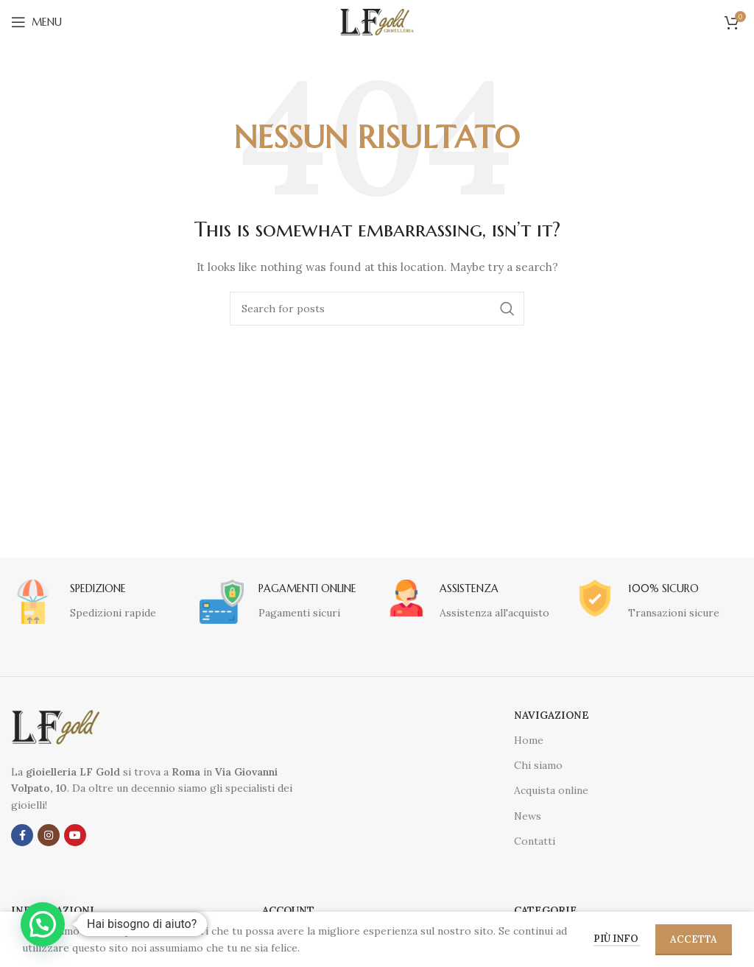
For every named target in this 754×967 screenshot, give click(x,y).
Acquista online (551, 790)
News (527, 816)
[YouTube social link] (75, 835)
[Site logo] (377, 21)
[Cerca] (377, 309)
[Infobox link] (83, 602)
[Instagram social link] (49, 835)
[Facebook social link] (22, 835)
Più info (617, 938)
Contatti (534, 841)
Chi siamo (538, 765)
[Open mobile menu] (36, 22)
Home (528, 740)
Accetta (693, 939)
